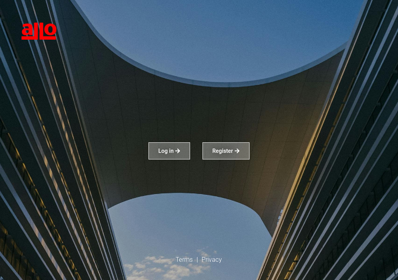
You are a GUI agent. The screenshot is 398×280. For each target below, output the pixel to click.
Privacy (212, 259)
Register (226, 151)
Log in (169, 151)
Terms (184, 259)
